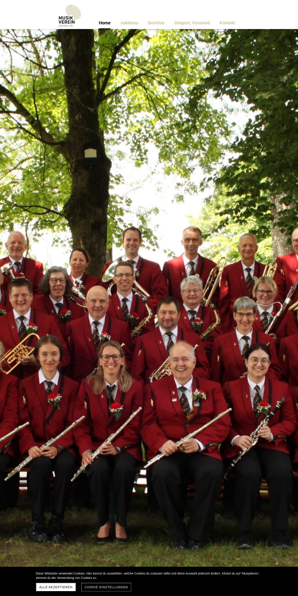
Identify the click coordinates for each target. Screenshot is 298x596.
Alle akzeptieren (56, 587)
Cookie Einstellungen (106, 587)
